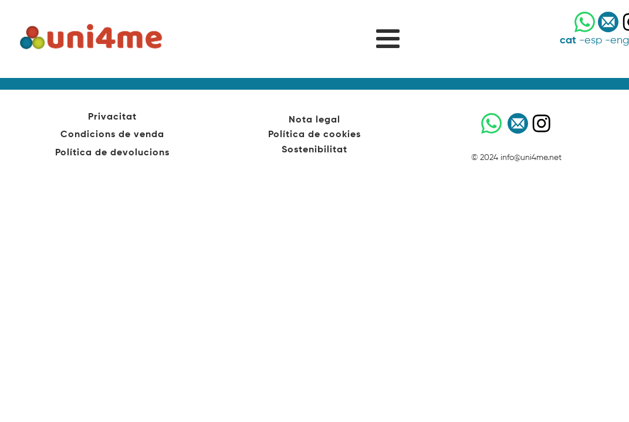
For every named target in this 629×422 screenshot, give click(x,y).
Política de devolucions (112, 153)
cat (568, 40)
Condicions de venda (112, 134)
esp (593, 40)
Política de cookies (314, 134)
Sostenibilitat (314, 150)
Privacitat (112, 117)
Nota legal (314, 120)
